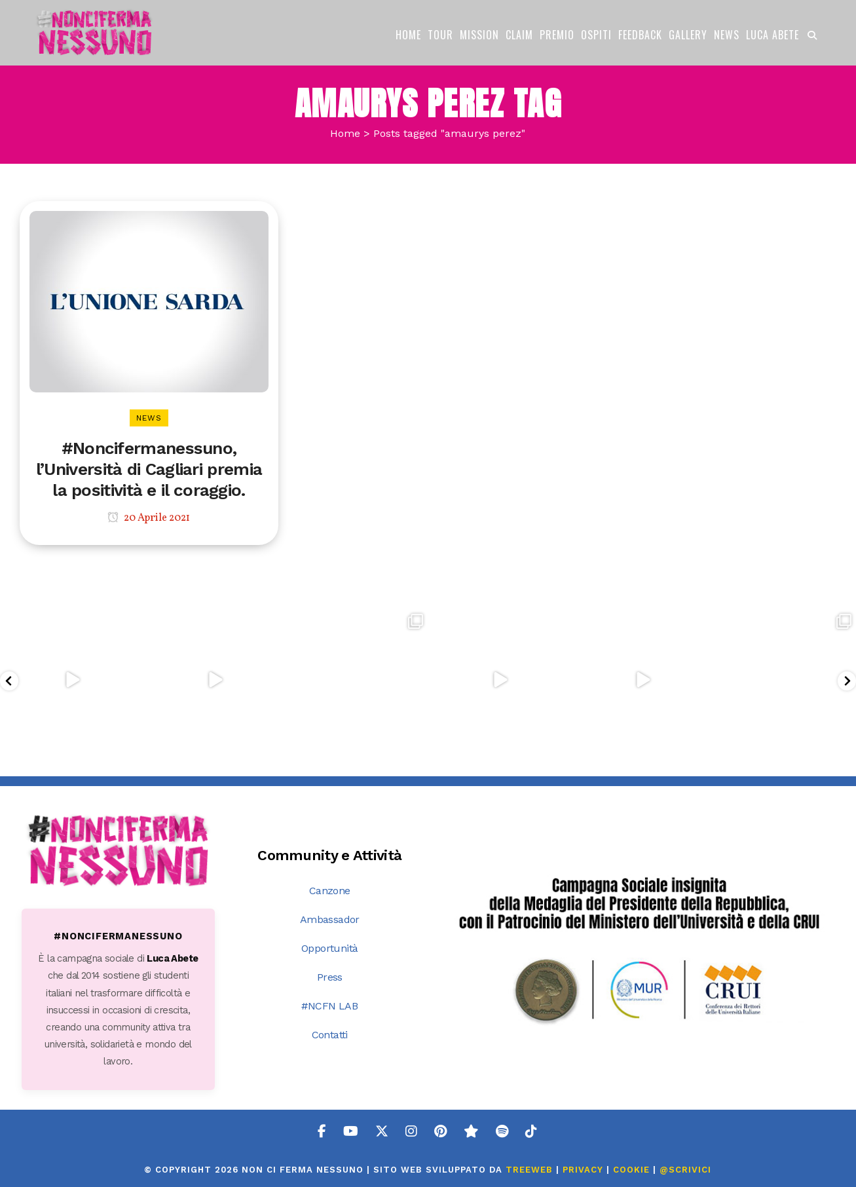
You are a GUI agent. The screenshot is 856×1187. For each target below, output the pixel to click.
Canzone (329, 890)
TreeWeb (529, 1170)
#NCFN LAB (329, 1006)
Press (330, 977)
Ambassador (330, 919)
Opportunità (329, 948)
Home (345, 133)
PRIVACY (583, 1170)
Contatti (330, 1034)
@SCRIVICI (685, 1170)
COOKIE (631, 1170)
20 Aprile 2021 (148, 518)
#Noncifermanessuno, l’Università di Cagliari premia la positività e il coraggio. (149, 469)
